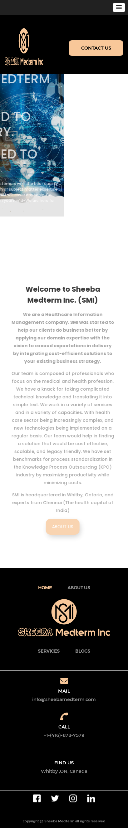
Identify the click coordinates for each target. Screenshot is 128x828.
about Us (78, 588)
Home (45, 588)
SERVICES (49, 651)
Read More (23, 219)
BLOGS (82, 651)
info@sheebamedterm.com (64, 699)
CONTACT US (96, 48)
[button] (119, 7)
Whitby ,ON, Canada (64, 771)
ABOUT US (64, 527)
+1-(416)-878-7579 (64, 735)
